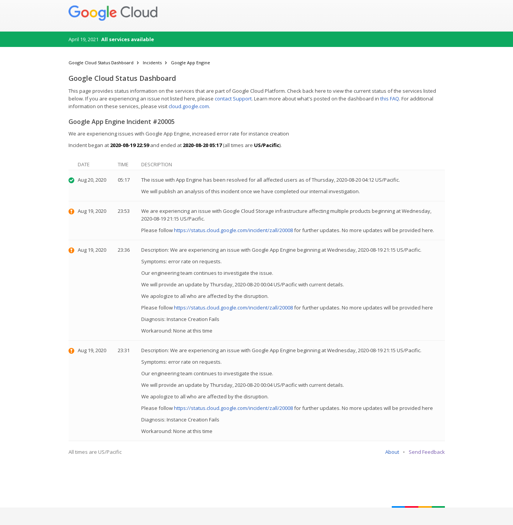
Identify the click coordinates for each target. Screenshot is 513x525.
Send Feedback (427, 451)
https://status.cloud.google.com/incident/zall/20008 (233, 230)
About (392, 451)
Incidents (152, 62)
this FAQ (389, 98)
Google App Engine (190, 62)
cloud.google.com (189, 106)
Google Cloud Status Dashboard (101, 62)
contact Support (233, 98)
